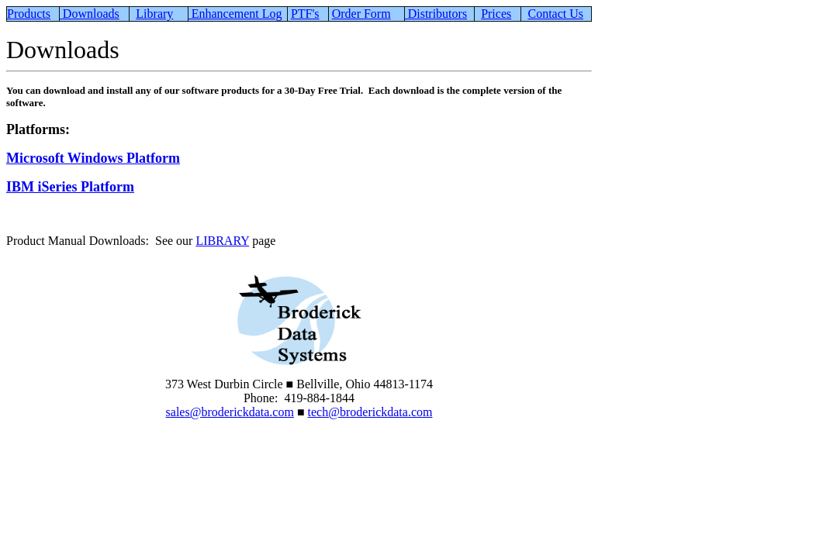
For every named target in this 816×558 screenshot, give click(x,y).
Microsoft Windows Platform (93, 158)
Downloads (89, 13)
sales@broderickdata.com (230, 411)
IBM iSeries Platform (70, 187)
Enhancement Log (235, 13)
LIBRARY (222, 240)
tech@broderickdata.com (370, 411)
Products (28, 13)
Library (154, 13)
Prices (496, 13)
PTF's (305, 13)
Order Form (361, 13)
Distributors (436, 13)
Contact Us (555, 13)
